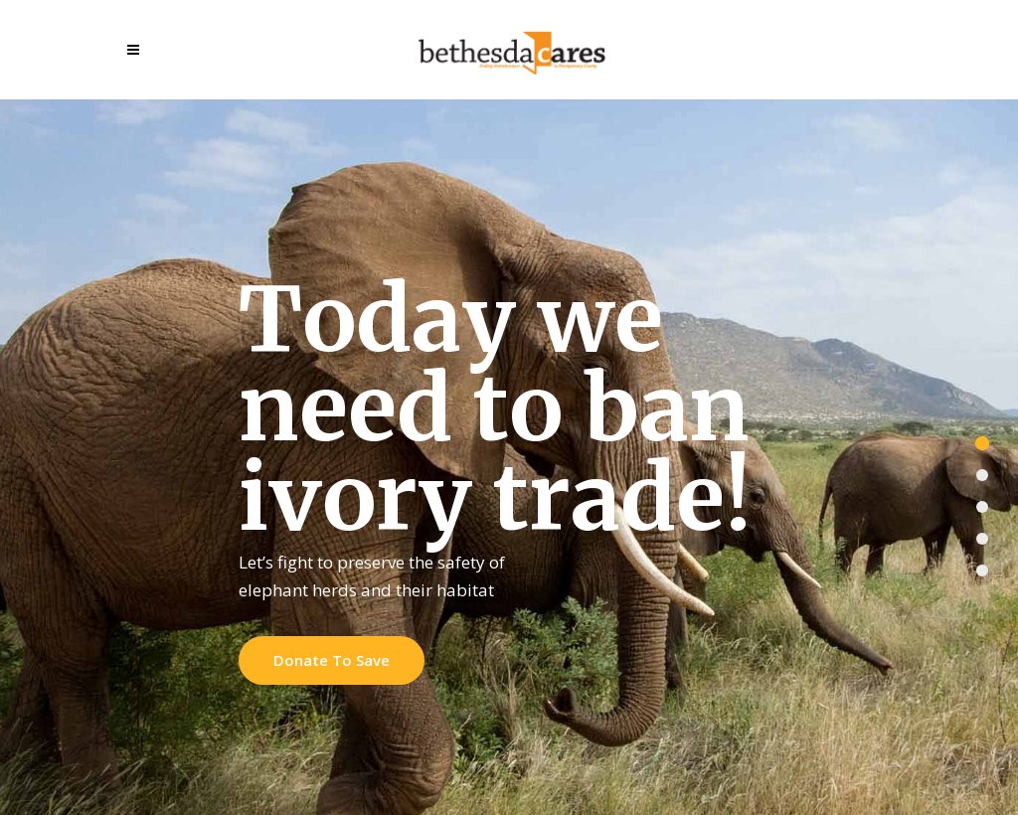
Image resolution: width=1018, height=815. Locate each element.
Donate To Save (331, 660)
